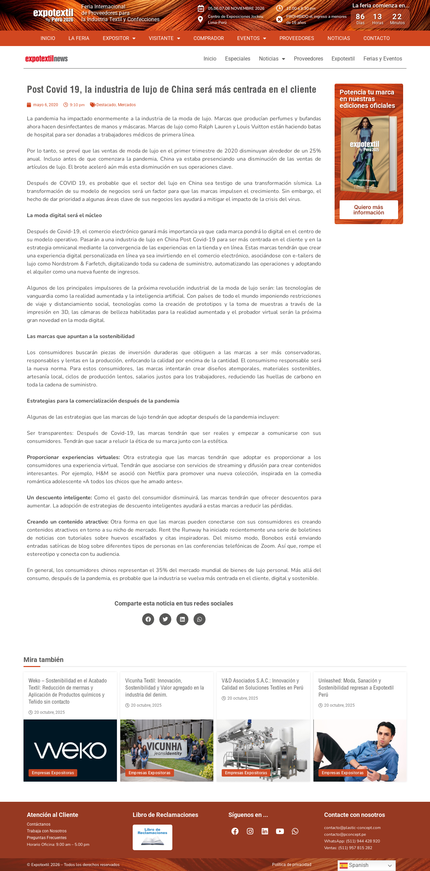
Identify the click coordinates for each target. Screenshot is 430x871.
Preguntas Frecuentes (47, 837)
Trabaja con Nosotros (47, 831)
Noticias (339, 38)
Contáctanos (38, 824)
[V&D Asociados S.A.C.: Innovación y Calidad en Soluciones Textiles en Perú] (263, 750)
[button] (148, 619)
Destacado (106, 104)
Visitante (164, 38)
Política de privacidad (291, 864)
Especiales (216, 58)
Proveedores (297, 38)
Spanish (354, 866)
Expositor (119, 38)
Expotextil (336, 58)
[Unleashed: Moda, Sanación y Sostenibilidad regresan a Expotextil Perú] (360, 750)
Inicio (48, 38)
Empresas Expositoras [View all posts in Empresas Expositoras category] (53, 773)
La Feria (79, 38)
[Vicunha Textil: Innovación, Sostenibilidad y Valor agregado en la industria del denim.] (167, 750)
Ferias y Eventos (380, 58)
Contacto (376, 38)
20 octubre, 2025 (47, 712)
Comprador (209, 38)
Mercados (127, 104)
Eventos (251, 38)
